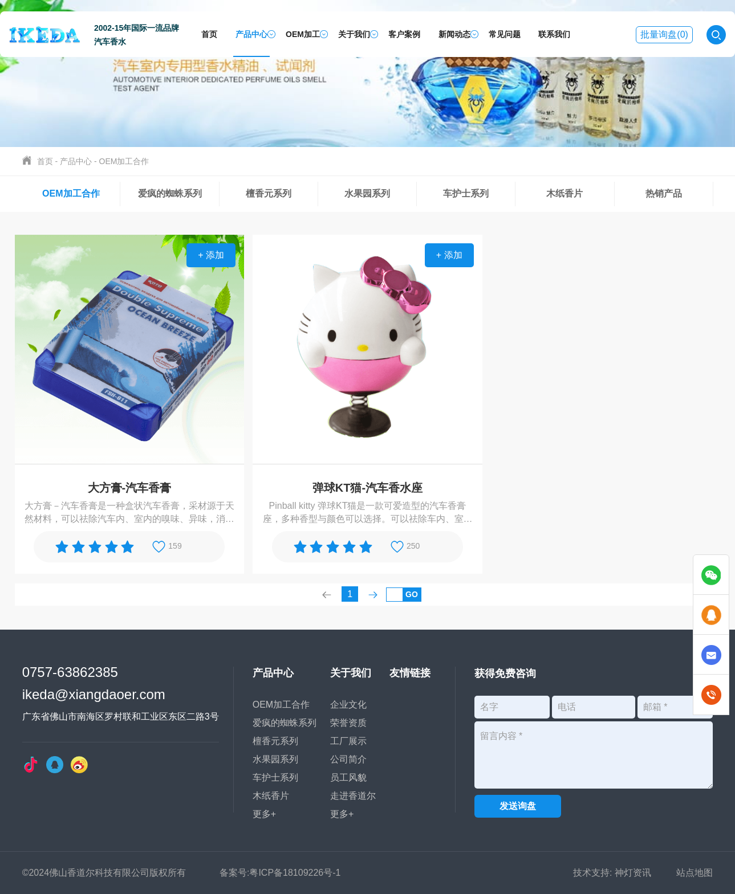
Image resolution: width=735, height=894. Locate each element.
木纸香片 (564, 193)
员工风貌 (341, 777)
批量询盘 (664, 34)
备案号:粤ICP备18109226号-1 (280, 872)
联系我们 (554, 34)
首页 (209, 34)
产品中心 (251, 34)
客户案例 (404, 34)
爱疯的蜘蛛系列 (170, 193)
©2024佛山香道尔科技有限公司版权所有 (104, 872)
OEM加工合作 (124, 161)
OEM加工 (303, 34)
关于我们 (354, 34)
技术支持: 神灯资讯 (612, 872)
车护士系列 (466, 193)
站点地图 (694, 872)
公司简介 (341, 759)
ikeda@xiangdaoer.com (93, 693)
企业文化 (341, 704)
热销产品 (663, 193)
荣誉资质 (341, 723)
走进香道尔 (346, 796)
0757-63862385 (70, 671)
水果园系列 (367, 193)
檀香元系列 (268, 193)
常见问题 (505, 34)
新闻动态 (454, 34)
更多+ (257, 814)
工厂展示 (341, 741)
